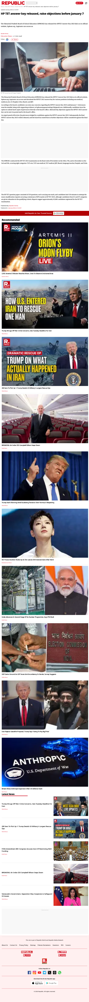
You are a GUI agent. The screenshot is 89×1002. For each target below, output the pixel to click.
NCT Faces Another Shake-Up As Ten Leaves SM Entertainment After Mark (28, 560)
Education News (6, 36)
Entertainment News (7, 562)
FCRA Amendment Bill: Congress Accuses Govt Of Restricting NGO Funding (27, 850)
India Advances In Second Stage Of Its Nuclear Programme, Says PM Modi (28, 617)
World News (5, 333)
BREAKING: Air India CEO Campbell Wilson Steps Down (21, 445)
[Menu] (85, 3)
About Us (5, 945)
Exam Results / (19, 6)
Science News (5, 276)
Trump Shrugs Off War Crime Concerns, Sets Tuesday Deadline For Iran (27, 331)
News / (3, 6)
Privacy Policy (23, 945)
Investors (56, 945)
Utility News (5, 677)
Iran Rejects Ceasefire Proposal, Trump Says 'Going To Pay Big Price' (25, 731)
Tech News (4, 791)
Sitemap (33, 945)
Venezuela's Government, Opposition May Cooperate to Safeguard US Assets (27, 895)
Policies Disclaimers (44, 945)
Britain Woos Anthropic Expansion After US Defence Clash (22, 789)
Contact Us (13, 945)
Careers (68, 945)
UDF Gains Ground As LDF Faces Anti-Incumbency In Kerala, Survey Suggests (29, 674)
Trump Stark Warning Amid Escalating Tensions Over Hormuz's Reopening (28, 502)
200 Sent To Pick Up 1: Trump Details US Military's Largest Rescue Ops (26, 388)
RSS (62, 945)
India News (4, 448)
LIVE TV (79, 3)
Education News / (10, 6)
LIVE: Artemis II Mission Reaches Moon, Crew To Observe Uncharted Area (27, 273)
